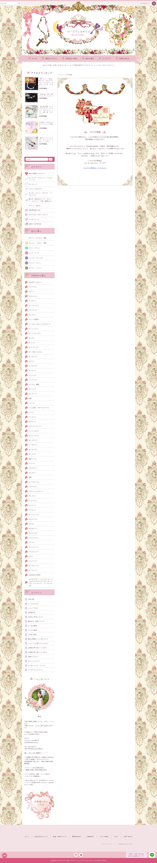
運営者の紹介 (76, 836)
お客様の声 (90, 836)
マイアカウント (144, 3)
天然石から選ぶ (69, 58)
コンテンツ (104, 58)
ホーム (32, 58)
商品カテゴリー (49, 58)
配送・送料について (60, 836)
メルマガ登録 (103, 836)
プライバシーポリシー (107, 844)
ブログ (116, 836)
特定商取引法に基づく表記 (125, 844)
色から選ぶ (87, 58)
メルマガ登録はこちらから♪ (95, 168)
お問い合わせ (122, 58)
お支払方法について (41, 836)
